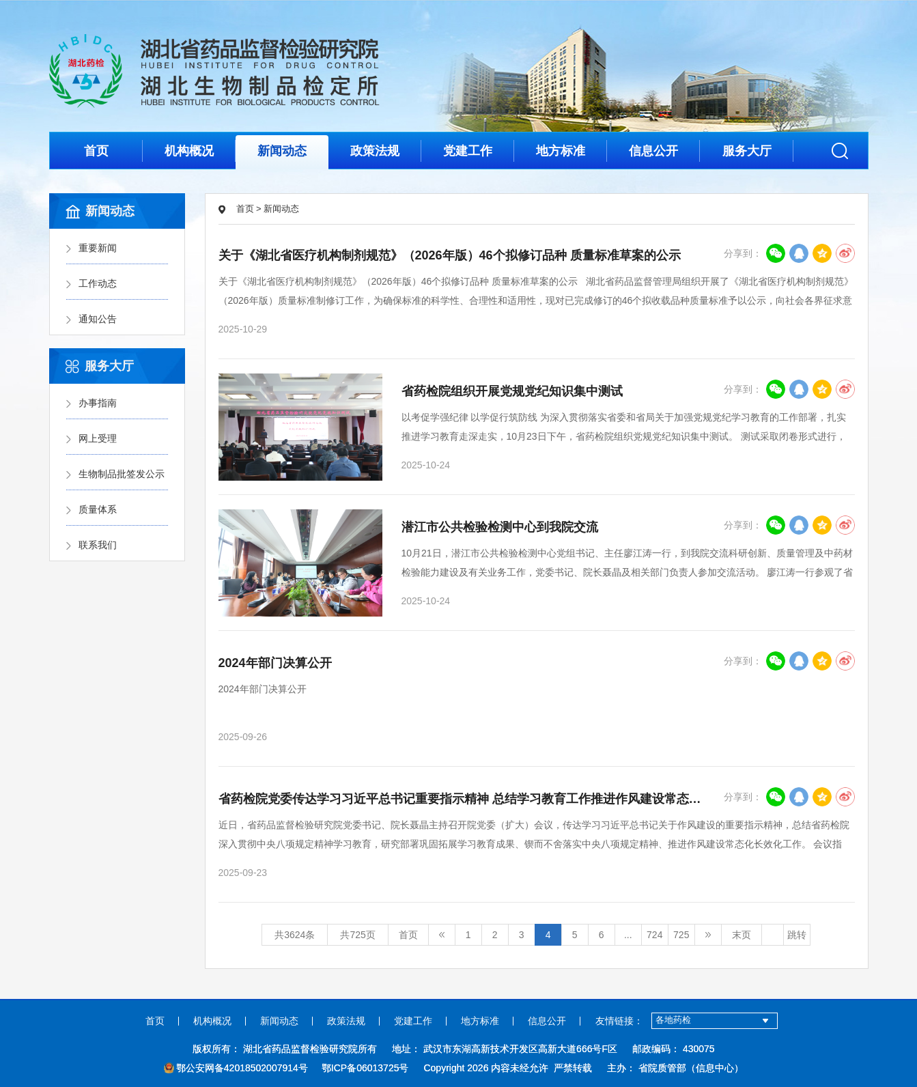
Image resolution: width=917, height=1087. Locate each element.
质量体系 (98, 509)
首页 (96, 151)
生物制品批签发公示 (122, 473)
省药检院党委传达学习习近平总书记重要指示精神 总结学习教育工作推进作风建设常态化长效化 (478, 799)
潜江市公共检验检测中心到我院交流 (499, 527)
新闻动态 (282, 151)
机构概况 (189, 151)
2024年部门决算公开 (275, 663)
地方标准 (560, 151)
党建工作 (467, 151)
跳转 (796, 934)
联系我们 (98, 544)
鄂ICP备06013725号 (365, 1067)
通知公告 (98, 318)
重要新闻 (98, 247)
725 (681, 934)
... (628, 934)
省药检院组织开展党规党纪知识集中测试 (512, 391)
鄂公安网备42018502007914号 (236, 1067)
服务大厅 (747, 151)
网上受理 (98, 438)
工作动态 (98, 283)
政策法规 (374, 151)
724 (654, 934)
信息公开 (653, 151)
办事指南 (98, 402)
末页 (741, 934)
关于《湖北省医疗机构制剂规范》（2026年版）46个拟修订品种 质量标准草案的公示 (449, 255)
